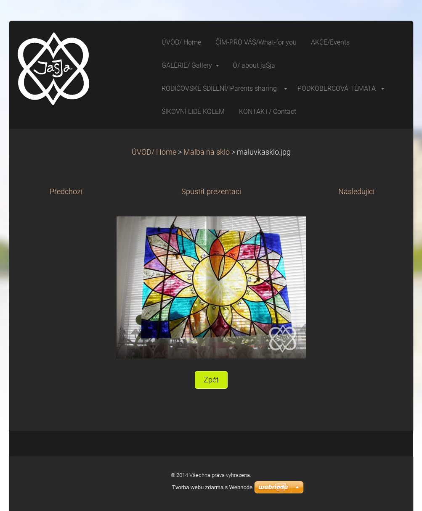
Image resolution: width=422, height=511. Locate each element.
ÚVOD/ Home (154, 152)
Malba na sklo (206, 152)
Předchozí (66, 191)
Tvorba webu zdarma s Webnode (212, 487)
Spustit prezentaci (211, 191)
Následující (356, 191)
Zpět (211, 380)
